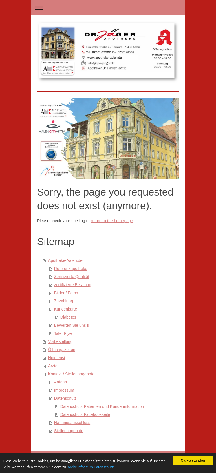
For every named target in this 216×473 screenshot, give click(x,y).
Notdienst (56, 357)
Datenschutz (65, 398)
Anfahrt (60, 382)
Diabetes (68, 317)
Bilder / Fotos (66, 293)
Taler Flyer (63, 333)
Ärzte (53, 366)
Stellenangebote (68, 430)
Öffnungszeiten (61, 349)
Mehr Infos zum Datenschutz (91, 467)
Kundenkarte (65, 309)
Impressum (64, 390)
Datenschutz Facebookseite (85, 414)
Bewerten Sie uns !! (71, 325)
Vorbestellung (60, 341)
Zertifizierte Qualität (71, 276)
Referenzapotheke (70, 268)
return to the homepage (112, 220)
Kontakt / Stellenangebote (71, 374)
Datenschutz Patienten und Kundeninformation (102, 406)
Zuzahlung (63, 301)
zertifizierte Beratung (72, 284)
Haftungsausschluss (72, 422)
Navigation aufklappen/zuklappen (108, 7)
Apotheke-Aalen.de (65, 260)
